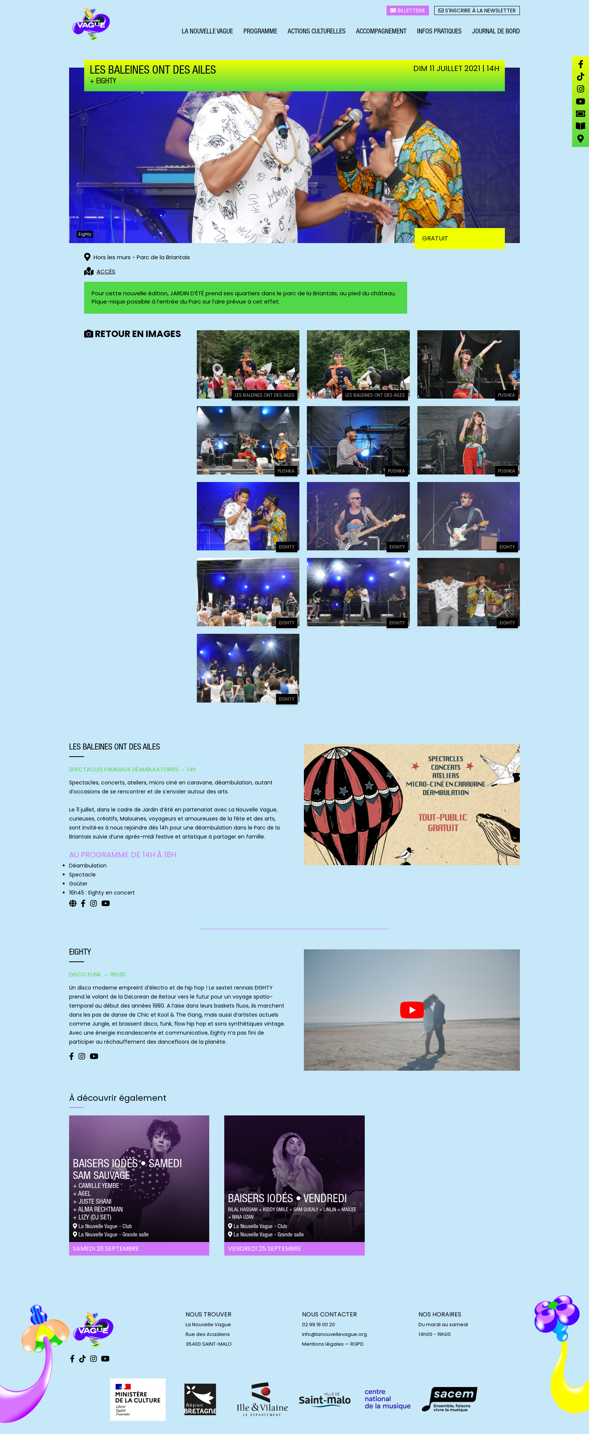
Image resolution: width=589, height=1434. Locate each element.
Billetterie (407, 11)
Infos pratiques (439, 33)
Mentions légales (323, 1344)
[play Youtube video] (412, 1010)
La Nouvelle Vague (207, 33)
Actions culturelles (317, 33)
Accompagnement (381, 33)
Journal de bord (496, 33)
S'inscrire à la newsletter (477, 11)
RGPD (357, 1344)
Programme (260, 33)
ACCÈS (106, 271)
